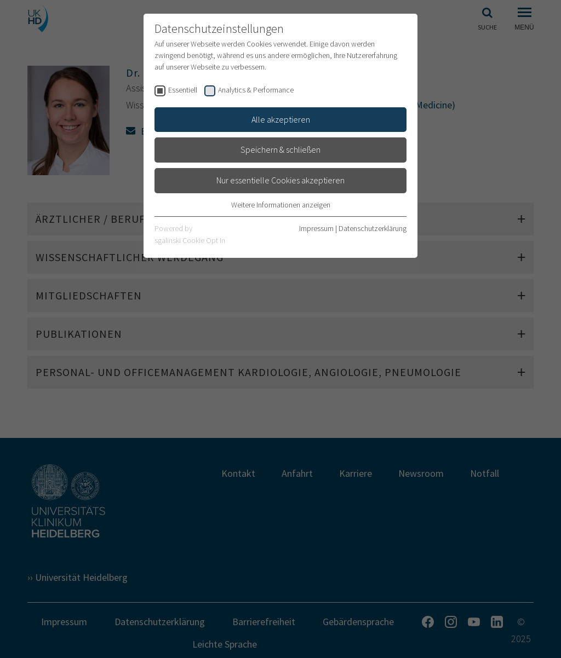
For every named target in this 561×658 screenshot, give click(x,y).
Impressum (316, 228)
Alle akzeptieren (280, 119)
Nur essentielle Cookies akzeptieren (280, 180)
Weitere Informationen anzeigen (280, 205)
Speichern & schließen (280, 149)
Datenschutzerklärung (373, 228)
